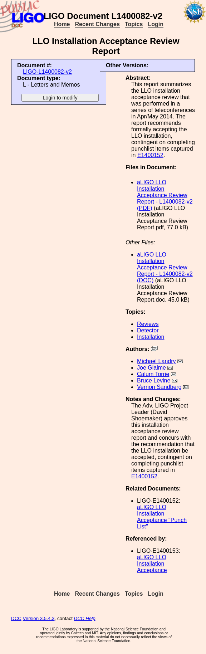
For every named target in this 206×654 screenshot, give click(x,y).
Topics (134, 24)
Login (155, 24)
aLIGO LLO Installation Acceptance (152, 563)
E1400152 (150, 155)
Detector (147, 330)
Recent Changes (97, 24)
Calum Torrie (153, 374)
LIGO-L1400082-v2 (47, 72)
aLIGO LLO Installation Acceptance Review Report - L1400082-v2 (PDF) (165, 195)
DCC (16, 618)
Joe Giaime (151, 368)
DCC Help (84, 618)
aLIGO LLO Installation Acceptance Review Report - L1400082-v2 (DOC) (165, 267)
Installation (151, 337)
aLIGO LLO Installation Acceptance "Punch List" (162, 516)
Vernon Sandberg (159, 387)
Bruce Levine (153, 380)
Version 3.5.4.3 (39, 618)
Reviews (147, 324)
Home (62, 24)
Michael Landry (156, 361)
